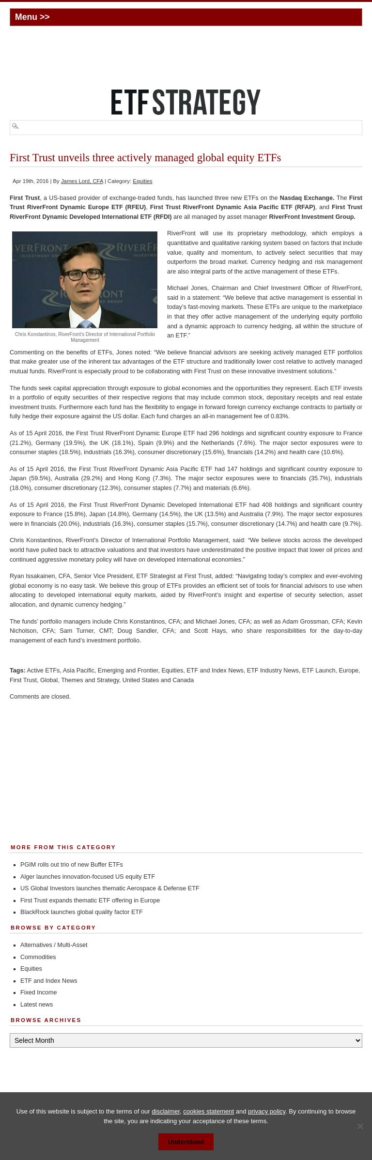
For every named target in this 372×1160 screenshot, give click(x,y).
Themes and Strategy (90, 680)
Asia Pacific (78, 670)
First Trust (23, 680)
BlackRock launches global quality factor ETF (81, 912)
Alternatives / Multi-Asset (54, 945)
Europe (348, 670)
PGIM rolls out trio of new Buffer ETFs (71, 864)
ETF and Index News (215, 670)
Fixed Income (38, 992)
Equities (142, 181)
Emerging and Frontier (128, 670)
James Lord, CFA (82, 181)
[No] (360, 1126)
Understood (186, 1141)
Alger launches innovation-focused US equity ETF (87, 876)
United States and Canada (158, 680)
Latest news (36, 1004)
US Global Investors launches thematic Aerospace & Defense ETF (110, 888)
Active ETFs (43, 670)
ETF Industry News (273, 670)
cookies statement (208, 1111)
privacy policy (266, 1111)
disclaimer (166, 1111)
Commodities (38, 957)
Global (49, 680)
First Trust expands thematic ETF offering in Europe (90, 900)
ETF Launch (319, 670)
